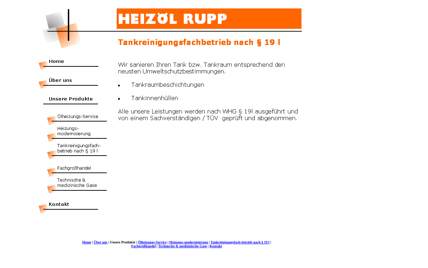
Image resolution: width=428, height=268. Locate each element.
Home (86, 242)
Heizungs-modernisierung (188, 242)
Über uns (101, 242)
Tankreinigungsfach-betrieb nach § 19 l (239, 242)
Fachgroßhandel (143, 246)
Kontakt (215, 246)
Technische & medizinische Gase (182, 246)
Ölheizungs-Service (152, 242)
